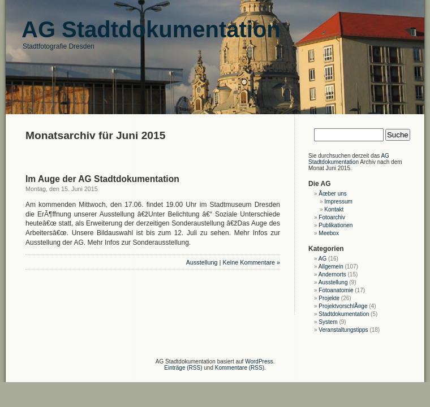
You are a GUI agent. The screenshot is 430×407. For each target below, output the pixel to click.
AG (322, 259)
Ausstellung (202, 262)
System (328, 322)
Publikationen (335, 225)
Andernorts (332, 274)
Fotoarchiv (332, 217)
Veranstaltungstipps (343, 330)
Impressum (338, 201)
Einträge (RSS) (183, 368)
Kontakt (333, 209)
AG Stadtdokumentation (348, 159)
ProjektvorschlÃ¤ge (343, 306)
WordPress (259, 361)
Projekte (329, 298)
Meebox (329, 233)
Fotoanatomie (336, 290)
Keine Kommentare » (251, 262)
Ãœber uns (332, 193)
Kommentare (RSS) (239, 368)
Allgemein (331, 266)
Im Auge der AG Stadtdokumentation (102, 179)
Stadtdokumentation (344, 314)
